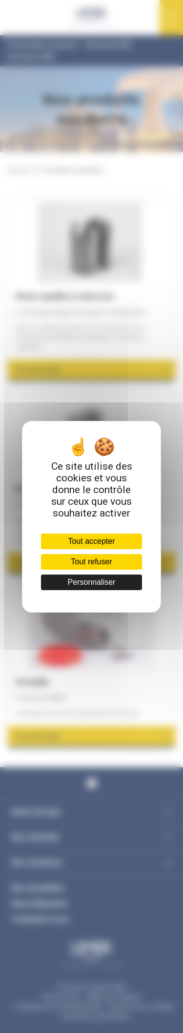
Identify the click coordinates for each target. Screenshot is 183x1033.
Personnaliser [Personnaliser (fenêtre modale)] (92, 582)
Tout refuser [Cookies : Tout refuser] (91, 561)
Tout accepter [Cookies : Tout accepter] (91, 541)
